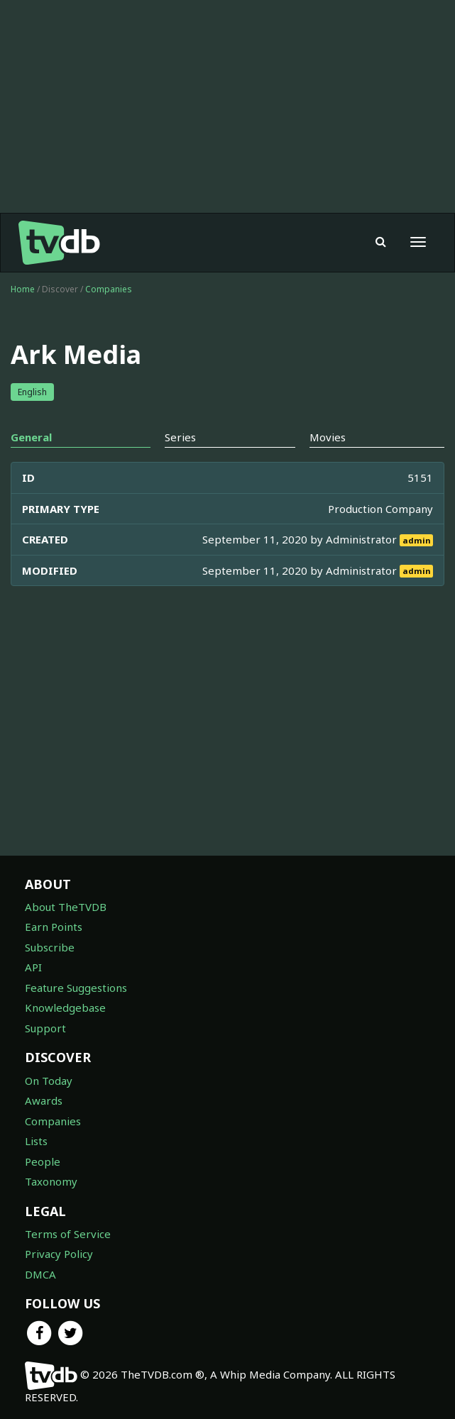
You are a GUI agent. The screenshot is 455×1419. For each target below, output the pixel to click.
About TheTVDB (65, 907)
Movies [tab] (327, 437)
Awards (43, 1100)
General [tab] (31, 437)
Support (45, 1028)
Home (23, 289)
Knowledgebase (65, 1007)
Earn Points (53, 927)
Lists (36, 1141)
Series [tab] (180, 437)
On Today (48, 1080)
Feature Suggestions (76, 988)
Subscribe (50, 947)
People (42, 1161)
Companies (108, 289)
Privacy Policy (59, 1254)
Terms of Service (68, 1234)
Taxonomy (51, 1181)
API (33, 967)
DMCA (40, 1274)
